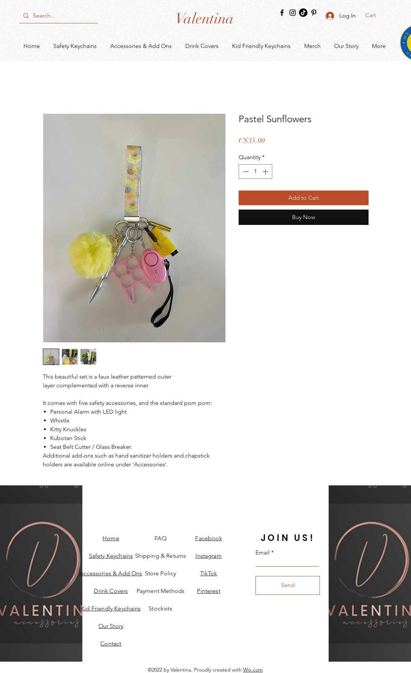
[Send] (287, 585)
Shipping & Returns (160, 555)
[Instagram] (292, 12)
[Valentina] (204, 18)
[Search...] (58, 15)
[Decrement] (245, 171)
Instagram (208, 555)
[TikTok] (303, 12)
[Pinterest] (314, 12)
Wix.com (253, 669)
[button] (375, 15)
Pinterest (208, 590)
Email (262, 553)
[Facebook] (282, 12)
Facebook (208, 538)
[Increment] (266, 171)
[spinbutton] (255, 171)
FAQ (160, 538)
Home (110, 538)
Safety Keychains (111, 555)
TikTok (208, 573)
